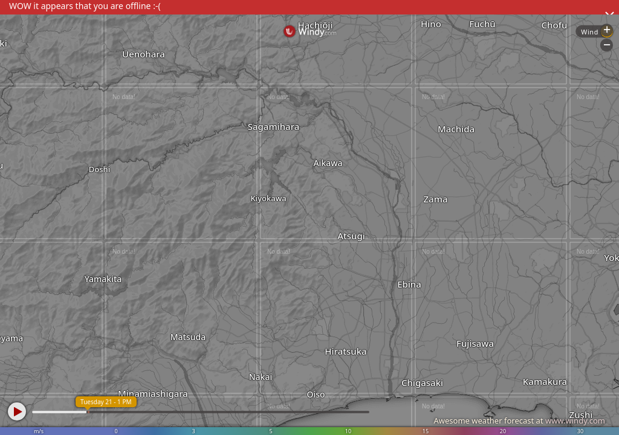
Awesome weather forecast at (519, 420)
